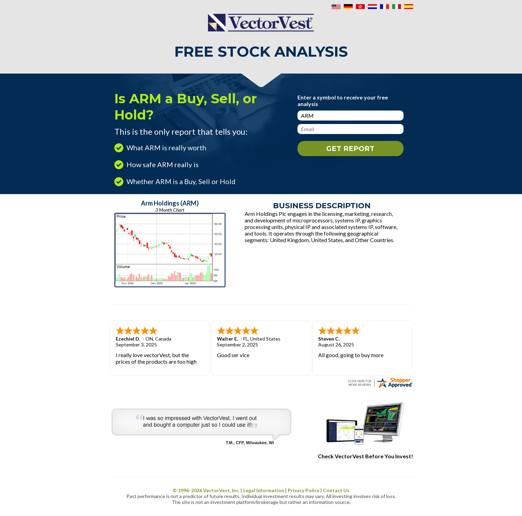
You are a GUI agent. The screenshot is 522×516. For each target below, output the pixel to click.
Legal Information (263, 490)
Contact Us (336, 490)
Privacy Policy (303, 490)
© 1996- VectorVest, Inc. (206, 490)
